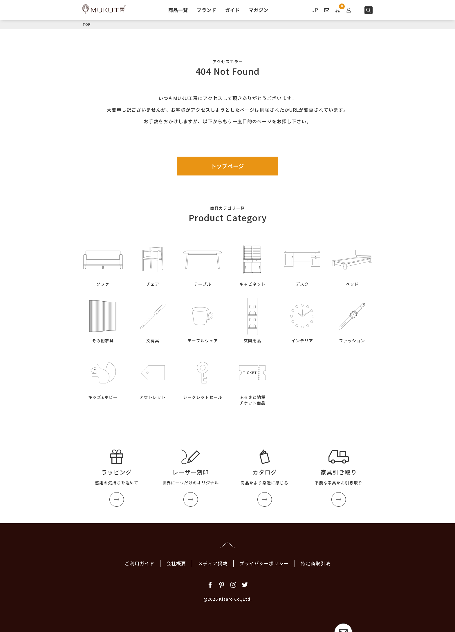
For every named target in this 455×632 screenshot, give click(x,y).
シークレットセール (202, 376)
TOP (86, 24)
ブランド (206, 9)
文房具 (153, 319)
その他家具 (103, 319)
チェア (153, 263)
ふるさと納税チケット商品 (252, 378)
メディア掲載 (213, 563)
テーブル (202, 263)
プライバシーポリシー (264, 563)
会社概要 (176, 563)
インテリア (302, 319)
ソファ (103, 263)
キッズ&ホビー (103, 376)
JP (315, 10)
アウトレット (153, 376)
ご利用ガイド (139, 563)
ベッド (352, 263)
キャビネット (252, 263)
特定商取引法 (315, 563)
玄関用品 (252, 319)
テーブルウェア (202, 319)
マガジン (258, 9)
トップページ (227, 166)
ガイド (232, 9)
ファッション (352, 319)
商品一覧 (178, 9)
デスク (302, 263)
